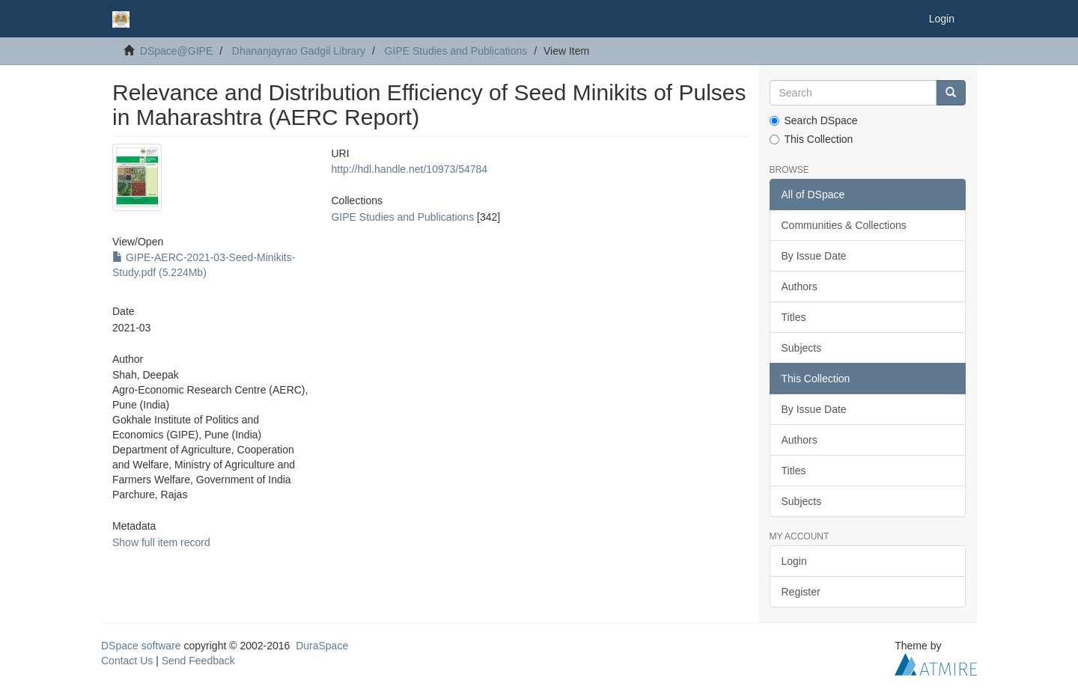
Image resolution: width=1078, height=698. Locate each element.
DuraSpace (322, 646)
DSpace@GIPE (176, 51)
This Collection (811, 139)
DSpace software (141, 646)
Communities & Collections (844, 225)
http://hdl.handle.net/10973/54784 (409, 169)
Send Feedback (198, 661)
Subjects (802, 348)
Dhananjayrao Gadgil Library (298, 51)
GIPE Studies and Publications (456, 51)
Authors (799, 287)
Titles (794, 317)
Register (801, 592)
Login (794, 561)
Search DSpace (814, 120)
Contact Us (127, 661)
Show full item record (161, 542)
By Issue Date (814, 256)
